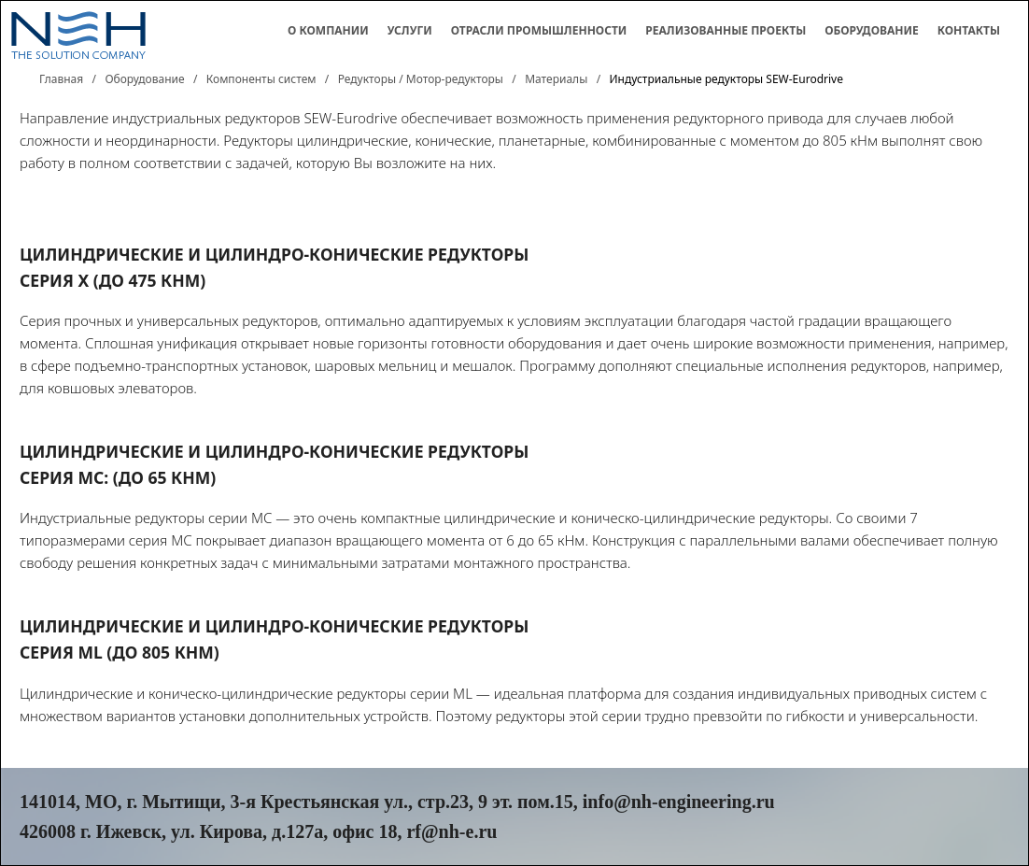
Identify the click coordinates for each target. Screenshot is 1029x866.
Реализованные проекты (725, 30)
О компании (328, 30)
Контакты (968, 30)
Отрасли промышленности (539, 30)
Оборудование (872, 30)
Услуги (410, 30)
